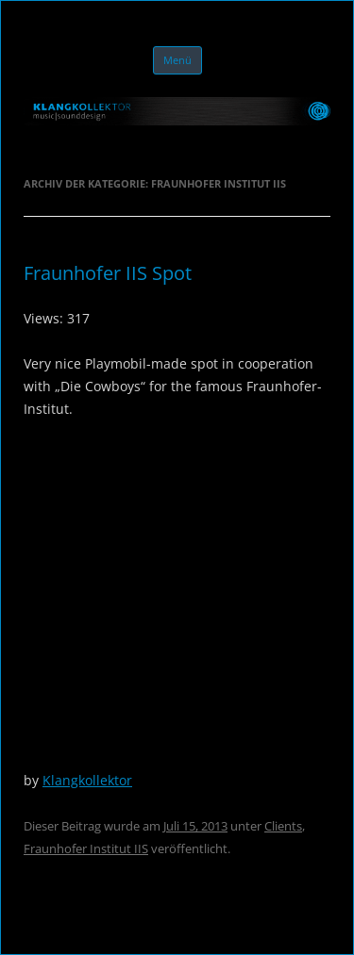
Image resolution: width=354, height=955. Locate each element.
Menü (177, 60)
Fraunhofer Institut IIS (86, 848)
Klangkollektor (87, 780)
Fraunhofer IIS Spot (108, 273)
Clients (283, 825)
